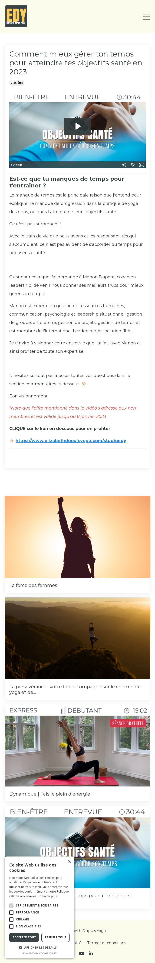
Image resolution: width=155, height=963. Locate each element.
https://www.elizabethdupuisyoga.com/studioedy (71, 440)
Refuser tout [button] (55, 937)
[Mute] (123, 165)
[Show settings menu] (132, 165)
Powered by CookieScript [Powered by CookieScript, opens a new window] (40, 953)
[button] (11, 905)
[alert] (39, 907)
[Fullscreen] (141, 165)
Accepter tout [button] (24, 937)
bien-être (17, 82)
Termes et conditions (106, 943)
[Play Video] (13, 165)
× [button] (69, 861)
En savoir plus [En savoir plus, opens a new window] (47, 896)
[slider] (73, 165)
